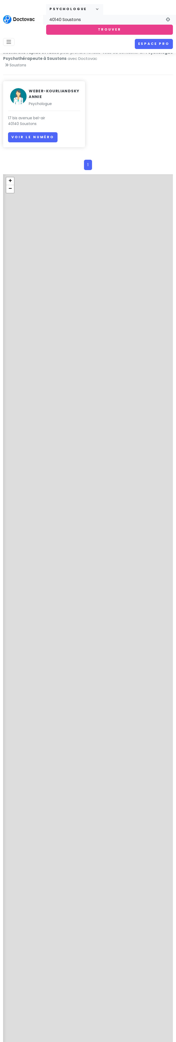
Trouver (109, 29)
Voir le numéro (32, 137)
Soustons (18, 65)
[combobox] (74, 9)
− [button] (10, 189)
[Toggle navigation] (9, 42)
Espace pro (154, 43)
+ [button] (10, 181)
